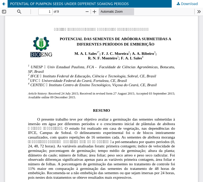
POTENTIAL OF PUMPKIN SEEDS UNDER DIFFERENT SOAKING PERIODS (69, 3)
